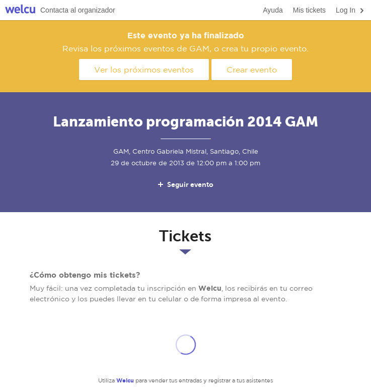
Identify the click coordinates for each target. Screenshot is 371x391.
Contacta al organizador (77, 10)
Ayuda (272, 10)
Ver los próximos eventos (144, 69)
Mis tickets (309, 10)
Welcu (20, 10)
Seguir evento (185, 184)
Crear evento (252, 69)
